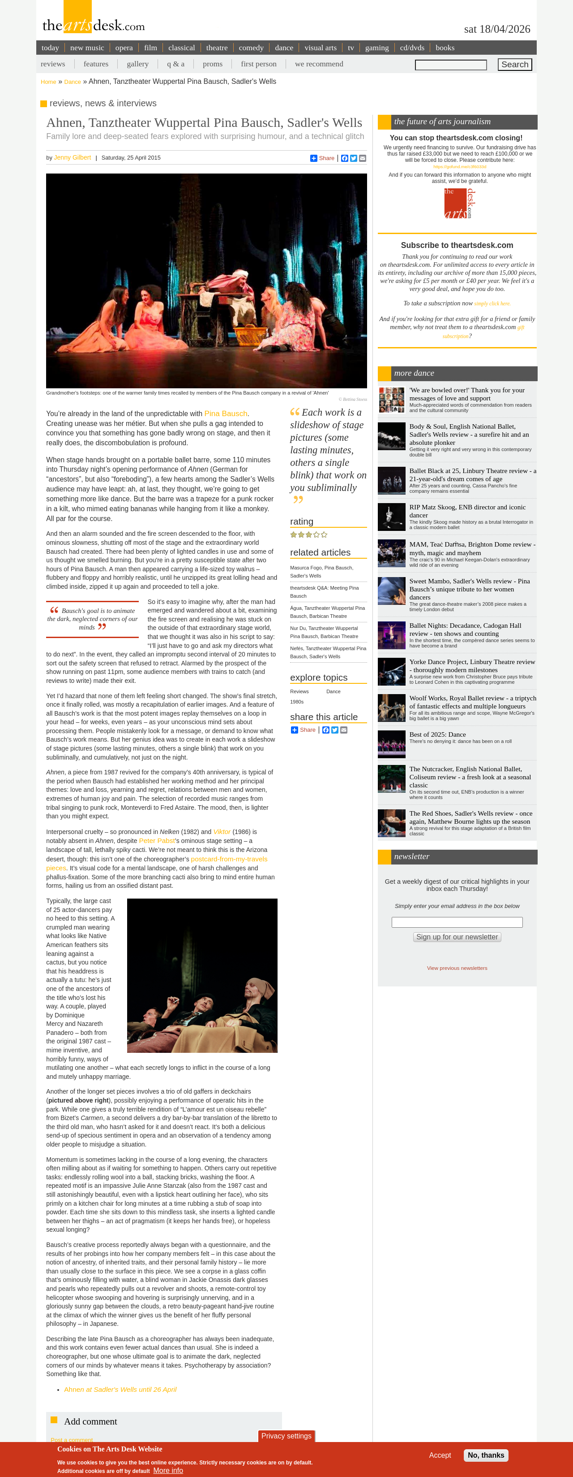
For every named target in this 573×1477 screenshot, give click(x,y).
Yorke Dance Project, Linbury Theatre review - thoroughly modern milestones (472, 665)
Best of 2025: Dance (438, 734)
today (50, 47)
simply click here (492, 304)
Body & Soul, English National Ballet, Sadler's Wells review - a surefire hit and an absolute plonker (469, 434)
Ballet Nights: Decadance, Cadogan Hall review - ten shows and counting (466, 629)
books (445, 47)
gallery (138, 63)
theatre (217, 47)
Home (48, 81)
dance (284, 47)
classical (181, 47)
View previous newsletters (457, 968)
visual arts (320, 47)
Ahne (120, 1389)
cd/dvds (412, 47)
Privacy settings (286, 1436)
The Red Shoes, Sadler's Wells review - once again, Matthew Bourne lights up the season (471, 817)
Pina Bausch (225, 413)
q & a (175, 63)
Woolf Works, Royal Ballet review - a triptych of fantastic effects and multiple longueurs (473, 702)
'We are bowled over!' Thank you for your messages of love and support (467, 394)
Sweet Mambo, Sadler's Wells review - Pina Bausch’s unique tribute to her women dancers (470, 589)
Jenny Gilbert (72, 157)
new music (87, 47)
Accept (440, 1455)
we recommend (319, 63)
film (150, 47)
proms (212, 63)
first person (259, 63)
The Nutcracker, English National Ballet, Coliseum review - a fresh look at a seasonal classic (470, 777)
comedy (251, 47)
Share (322, 158)
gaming (377, 47)
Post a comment (72, 1440)
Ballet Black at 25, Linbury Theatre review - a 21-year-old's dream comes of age (473, 474)
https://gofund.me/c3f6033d (459, 166)
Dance (72, 81)
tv (351, 47)
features (96, 63)
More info (169, 1470)
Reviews (299, 691)
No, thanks (486, 1455)
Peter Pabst (157, 840)
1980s (297, 701)
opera (124, 47)
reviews (53, 63)
